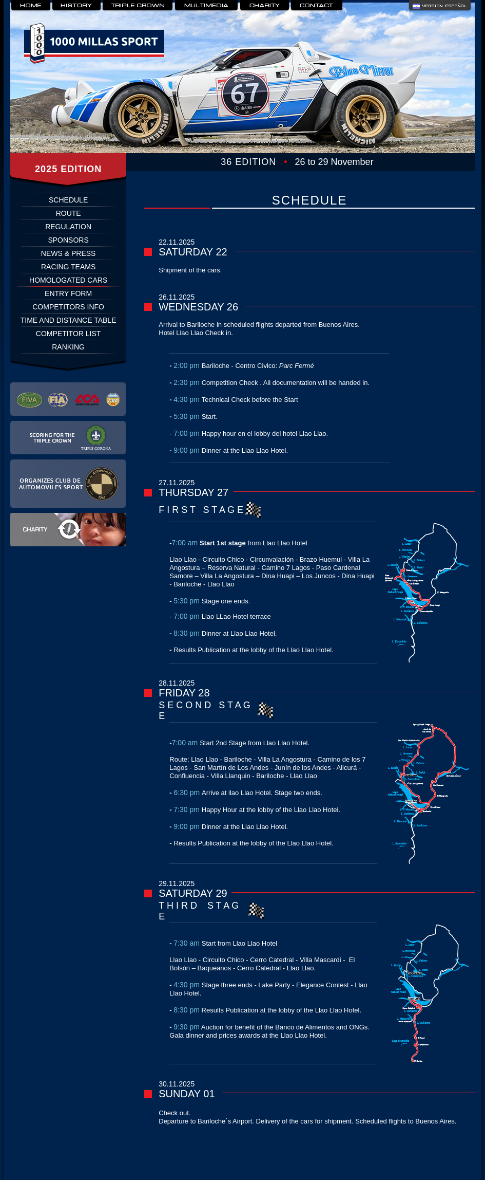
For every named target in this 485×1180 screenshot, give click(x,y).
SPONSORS (68, 240)
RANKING (68, 347)
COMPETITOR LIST (68, 333)
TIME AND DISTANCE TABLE (69, 320)
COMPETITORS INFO (68, 307)
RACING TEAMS (68, 267)
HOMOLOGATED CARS (68, 280)
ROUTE (68, 213)
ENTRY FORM (68, 293)
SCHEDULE (68, 200)
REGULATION (68, 227)
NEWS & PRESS (68, 253)
